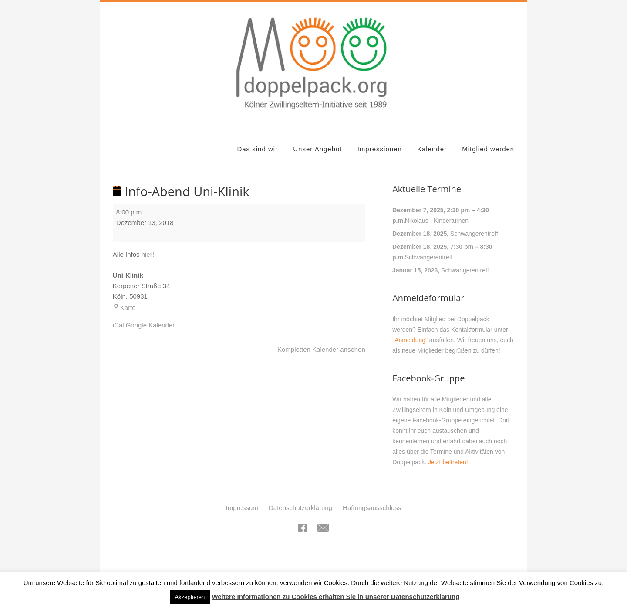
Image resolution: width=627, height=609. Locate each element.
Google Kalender (150, 325)
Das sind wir (257, 149)
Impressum (242, 507)
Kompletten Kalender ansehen (321, 349)
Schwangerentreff (474, 233)
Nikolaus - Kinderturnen (437, 220)
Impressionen (379, 149)
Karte (124, 307)
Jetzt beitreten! (448, 462)
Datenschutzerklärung (300, 507)
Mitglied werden (488, 149)
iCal (118, 325)
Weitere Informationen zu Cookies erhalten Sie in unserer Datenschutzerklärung (335, 596)
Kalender (432, 149)
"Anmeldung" (410, 340)
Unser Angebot (317, 149)
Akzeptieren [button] (190, 597)
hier (147, 254)
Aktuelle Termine (426, 189)
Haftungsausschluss (372, 507)
